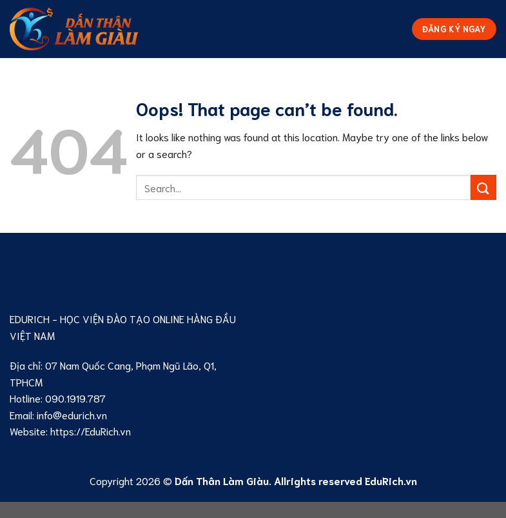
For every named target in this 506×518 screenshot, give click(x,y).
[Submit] (483, 187)
